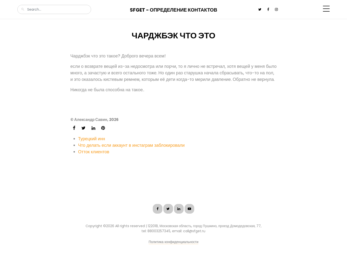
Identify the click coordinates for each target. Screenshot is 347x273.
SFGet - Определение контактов (173, 10)
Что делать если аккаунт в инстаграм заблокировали (131, 145)
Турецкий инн (91, 139)
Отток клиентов (93, 152)
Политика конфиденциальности (174, 241)
